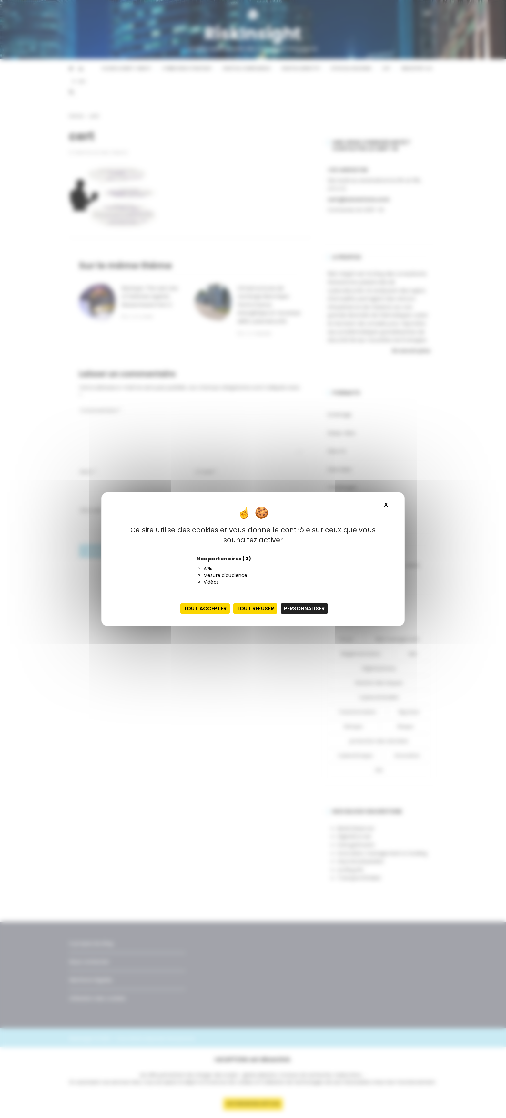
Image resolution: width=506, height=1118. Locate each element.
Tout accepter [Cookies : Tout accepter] (205, 608)
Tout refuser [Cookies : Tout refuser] (255, 608)
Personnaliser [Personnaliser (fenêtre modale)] (304, 608)
